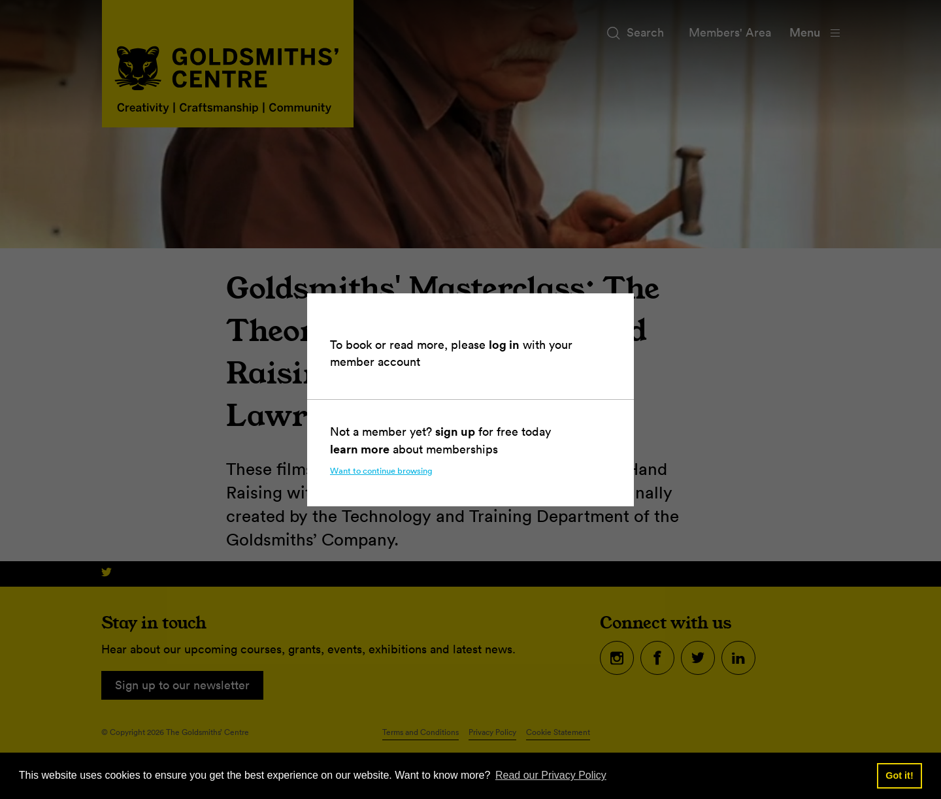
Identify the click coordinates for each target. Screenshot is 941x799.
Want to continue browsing (381, 470)
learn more (359, 449)
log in (504, 344)
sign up (455, 431)
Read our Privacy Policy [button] (550, 775)
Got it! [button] (899, 775)
